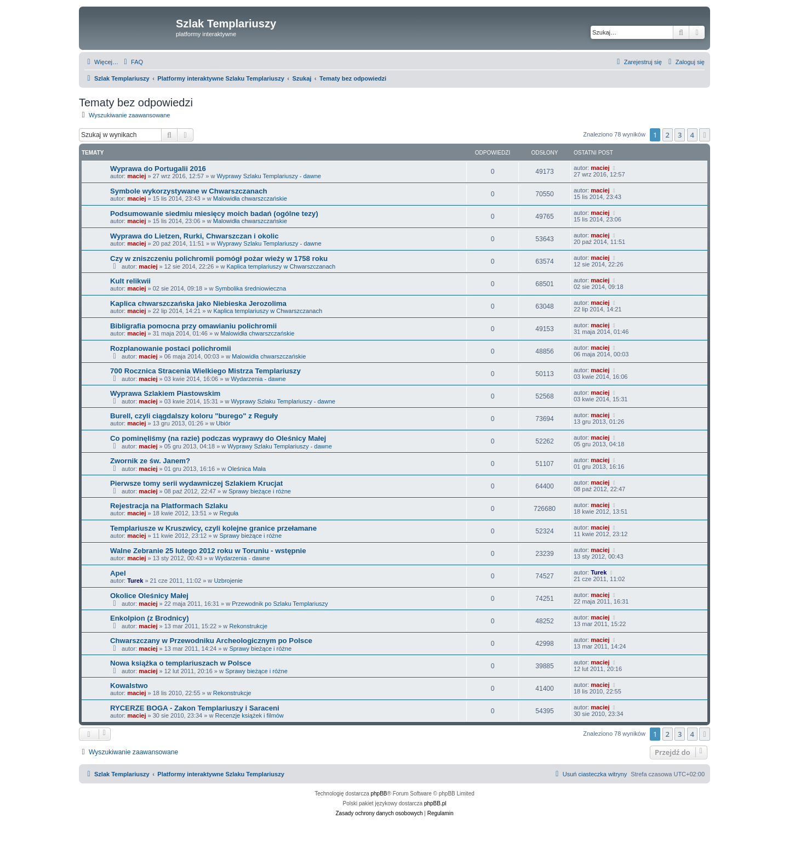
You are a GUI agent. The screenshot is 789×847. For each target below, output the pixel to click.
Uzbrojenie (228, 580)
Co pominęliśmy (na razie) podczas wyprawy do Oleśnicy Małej (218, 438)
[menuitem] (132, 62)
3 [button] (680, 135)
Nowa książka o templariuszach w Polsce (180, 663)
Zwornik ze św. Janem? (150, 461)
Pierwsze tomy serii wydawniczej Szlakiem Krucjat (196, 483)
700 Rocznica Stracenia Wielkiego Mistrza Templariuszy (205, 371)
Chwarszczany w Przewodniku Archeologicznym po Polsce (211, 640)
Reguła (228, 513)
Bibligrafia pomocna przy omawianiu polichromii (193, 326)
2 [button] (668, 135)
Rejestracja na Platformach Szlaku (169, 506)
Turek (135, 580)
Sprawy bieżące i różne (259, 491)
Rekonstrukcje (248, 626)
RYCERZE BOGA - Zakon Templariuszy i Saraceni (194, 708)
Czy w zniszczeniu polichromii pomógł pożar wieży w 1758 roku (219, 258)
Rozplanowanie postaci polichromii (170, 348)
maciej (136, 176)
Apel (118, 573)
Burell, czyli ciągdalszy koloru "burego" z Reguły (194, 416)
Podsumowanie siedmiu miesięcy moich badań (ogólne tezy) (214, 213)
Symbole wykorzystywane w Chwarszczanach (188, 191)
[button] (704, 134)
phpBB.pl (435, 803)
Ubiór (223, 423)
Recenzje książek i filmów (249, 715)
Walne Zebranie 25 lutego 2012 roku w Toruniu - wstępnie (208, 551)
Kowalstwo (129, 685)
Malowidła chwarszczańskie (250, 198)
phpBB (379, 794)
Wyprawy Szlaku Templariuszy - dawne (268, 176)
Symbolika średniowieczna (250, 288)
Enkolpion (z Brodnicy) (149, 618)
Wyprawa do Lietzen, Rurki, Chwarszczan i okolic (194, 236)
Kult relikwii (130, 281)
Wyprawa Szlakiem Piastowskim (165, 393)
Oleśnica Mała (246, 468)
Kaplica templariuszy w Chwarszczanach (281, 266)
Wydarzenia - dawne (258, 379)
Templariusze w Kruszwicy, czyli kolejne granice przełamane (213, 528)
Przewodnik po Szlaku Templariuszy (280, 603)
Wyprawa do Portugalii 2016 (158, 168)
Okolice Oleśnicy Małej (149, 596)
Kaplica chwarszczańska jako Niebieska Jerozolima (198, 303)
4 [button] (692, 135)
